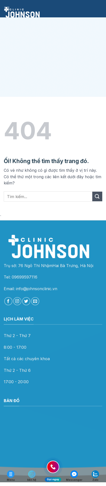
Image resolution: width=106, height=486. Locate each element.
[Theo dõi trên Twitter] (26, 301)
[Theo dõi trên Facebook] (8, 301)
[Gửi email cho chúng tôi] (35, 301)
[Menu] (7, 8)
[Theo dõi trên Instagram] (17, 301)
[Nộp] (97, 196)
